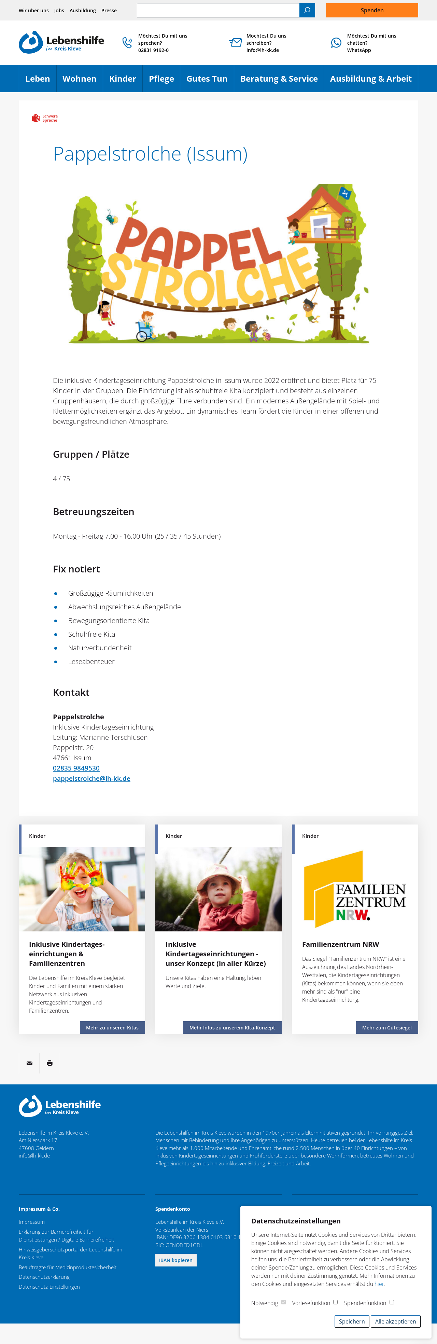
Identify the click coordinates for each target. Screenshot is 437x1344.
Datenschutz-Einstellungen (49, 1286)
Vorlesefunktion (311, 1303)
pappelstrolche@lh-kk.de (94, 778)
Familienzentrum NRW (340, 944)
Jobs (59, 10)
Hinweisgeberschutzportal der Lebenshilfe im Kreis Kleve (70, 1253)
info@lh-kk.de (34, 1155)
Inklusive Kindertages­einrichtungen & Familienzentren (66, 954)
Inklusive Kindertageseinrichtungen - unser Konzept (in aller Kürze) (216, 954)
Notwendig (264, 1303)
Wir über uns (34, 10)
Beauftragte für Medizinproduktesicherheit (67, 1266)
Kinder (125, 81)
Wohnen (82, 81)
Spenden (372, 10)
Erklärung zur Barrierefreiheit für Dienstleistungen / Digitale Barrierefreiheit (66, 1235)
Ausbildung (83, 10)
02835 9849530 (76, 768)
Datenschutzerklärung (44, 1276)
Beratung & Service (282, 81)
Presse (109, 10)
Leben (40, 81)
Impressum (32, 1221)
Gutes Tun (210, 81)
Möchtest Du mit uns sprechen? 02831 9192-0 (167, 42)
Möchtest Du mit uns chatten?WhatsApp (373, 42)
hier (379, 1284)
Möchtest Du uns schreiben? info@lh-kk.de (270, 42)
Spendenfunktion (365, 1303)
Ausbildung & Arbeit (374, 81)
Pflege (164, 81)
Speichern (352, 1321)
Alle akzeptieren (395, 1321)
